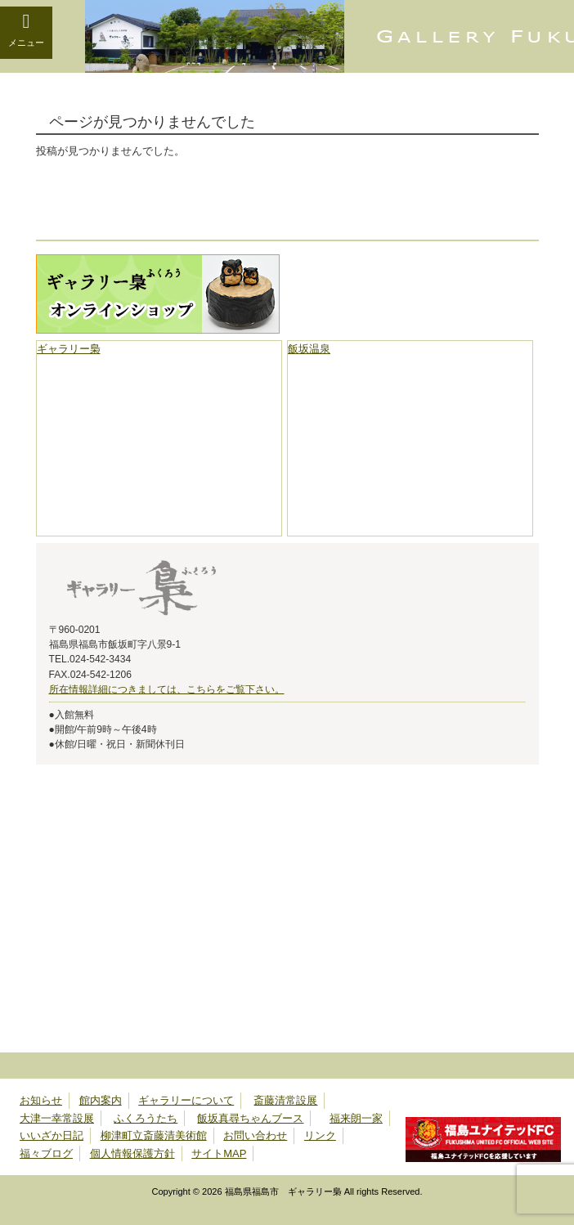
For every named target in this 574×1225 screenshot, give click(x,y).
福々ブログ (46, 1153)
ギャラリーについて (186, 1100)
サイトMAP (218, 1153)
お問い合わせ (255, 1135)
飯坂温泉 (309, 349)
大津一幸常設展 (57, 1118)
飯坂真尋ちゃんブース (250, 1118)
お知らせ (41, 1100)
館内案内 (100, 1100)
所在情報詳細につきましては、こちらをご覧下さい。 (167, 689)
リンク (320, 1135)
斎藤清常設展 (285, 1100)
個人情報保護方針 (132, 1153)
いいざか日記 (51, 1135)
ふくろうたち (145, 1118)
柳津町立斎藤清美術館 (154, 1135)
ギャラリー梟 (69, 349)
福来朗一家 (356, 1118)
